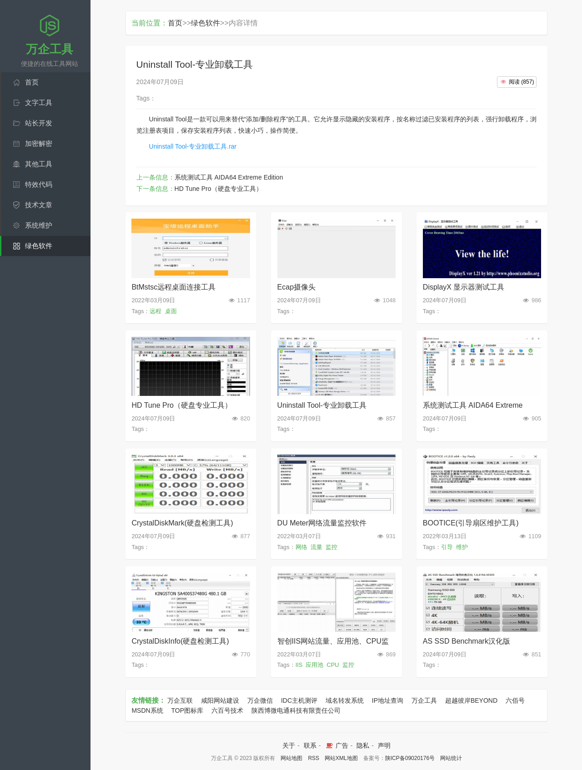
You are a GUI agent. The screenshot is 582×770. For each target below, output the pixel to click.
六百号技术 (227, 710)
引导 (447, 547)
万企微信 (260, 700)
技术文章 (38, 205)
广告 (336, 745)
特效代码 (38, 184)
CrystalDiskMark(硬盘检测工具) (182, 523)
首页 (32, 82)
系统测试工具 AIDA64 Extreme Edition (229, 177)
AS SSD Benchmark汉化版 (466, 641)
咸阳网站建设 (220, 700)
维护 (462, 547)
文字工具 (38, 102)
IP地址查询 (387, 700)
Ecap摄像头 (296, 287)
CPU (333, 664)
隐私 (362, 745)
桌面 (171, 311)
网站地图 (291, 758)
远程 (155, 311)
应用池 (314, 664)
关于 (288, 745)
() (517, 82)
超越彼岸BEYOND (471, 700)
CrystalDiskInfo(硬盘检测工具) (180, 641)
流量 (316, 547)
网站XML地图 (341, 758)
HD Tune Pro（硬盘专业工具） (218, 188)
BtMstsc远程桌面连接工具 (173, 287)
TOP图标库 (187, 710)
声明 (384, 745)
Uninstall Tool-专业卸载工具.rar (193, 146)
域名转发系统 (345, 700)
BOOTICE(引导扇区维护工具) (471, 523)
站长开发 (38, 123)
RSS (313, 758)
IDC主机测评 (299, 700)
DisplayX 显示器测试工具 (464, 287)
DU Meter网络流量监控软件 (321, 523)
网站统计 (451, 758)
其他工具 (38, 164)
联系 (310, 745)
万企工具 (424, 700)
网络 (301, 547)
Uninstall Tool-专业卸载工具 (321, 405)
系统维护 (38, 225)
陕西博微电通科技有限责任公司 (296, 710)
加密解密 (38, 143)
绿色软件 (38, 246)
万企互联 (180, 700)
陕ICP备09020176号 (410, 758)
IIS (299, 664)
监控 (331, 547)
